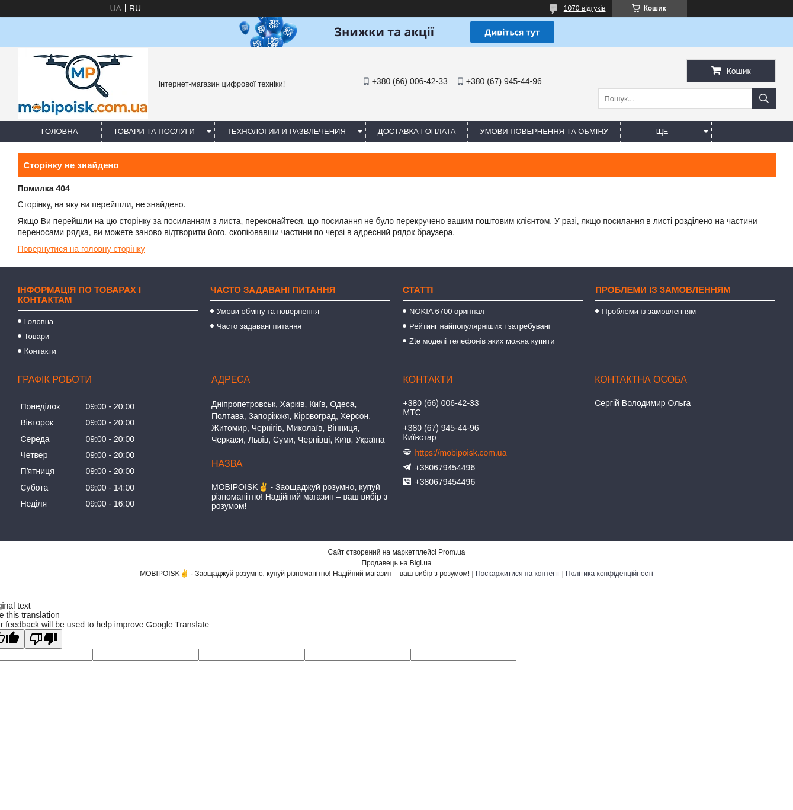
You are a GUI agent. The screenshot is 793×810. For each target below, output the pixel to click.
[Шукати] (764, 98)
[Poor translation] (43, 639)
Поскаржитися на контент (518, 573)
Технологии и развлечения (286, 131)
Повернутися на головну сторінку (81, 249)
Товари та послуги (154, 131)
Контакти (40, 351)
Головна (59, 131)
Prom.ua (451, 552)
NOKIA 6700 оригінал (446, 311)
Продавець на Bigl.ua (396, 563)
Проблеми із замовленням (649, 311)
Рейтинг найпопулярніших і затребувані (479, 326)
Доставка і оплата (417, 131)
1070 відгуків (585, 8)
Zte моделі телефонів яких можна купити (481, 341)
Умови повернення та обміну (544, 131)
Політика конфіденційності (609, 573)
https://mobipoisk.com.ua (461, 452)
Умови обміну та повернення (268, 311)
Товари (37, 336)
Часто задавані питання (259, 326)
